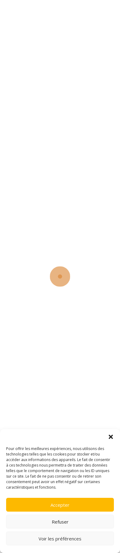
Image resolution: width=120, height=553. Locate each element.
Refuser (60, 522)
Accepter (60, 505)
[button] (111, 437)
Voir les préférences (60, 539)
